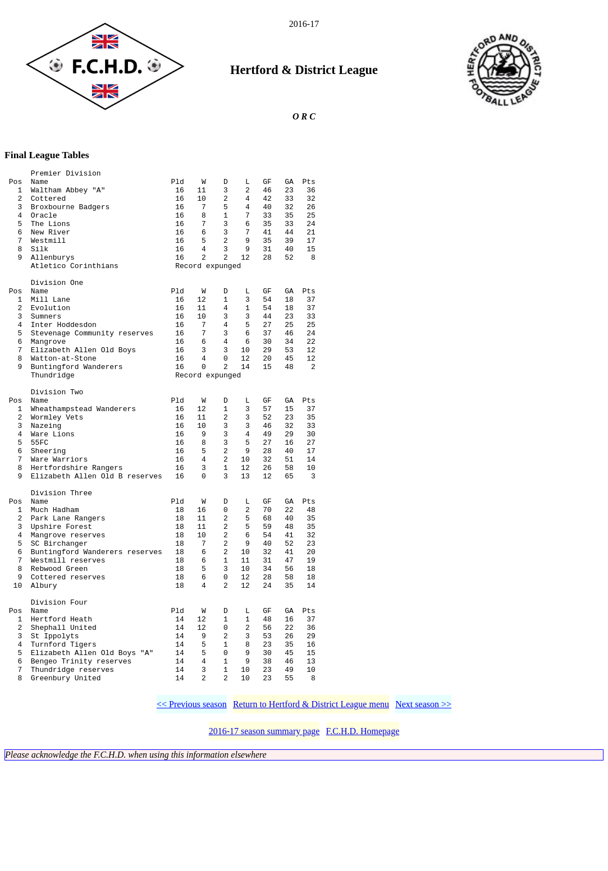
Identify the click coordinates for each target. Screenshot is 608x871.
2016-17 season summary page (264, 837)
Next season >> (423, 810)
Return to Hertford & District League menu (311, 810)
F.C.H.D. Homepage (363, 837)
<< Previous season (192, 810)
